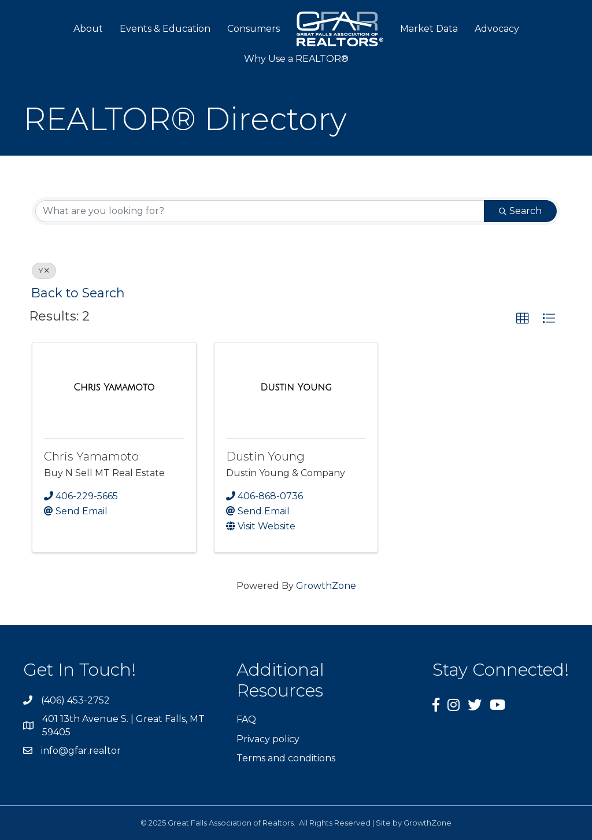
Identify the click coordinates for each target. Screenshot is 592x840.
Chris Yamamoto (91, 456)
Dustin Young (265, 456)
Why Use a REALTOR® (296, 58)
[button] (522, 318)
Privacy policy (267, 739)
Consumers (253, 28)
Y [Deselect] (44, 270)
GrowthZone (326, 585)
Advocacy (497, 28)
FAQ (246, 719)
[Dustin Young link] (296, 387)
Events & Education (165, 28)
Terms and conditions (285, 758)
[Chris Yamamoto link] (114, 387)
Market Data (429, 28)
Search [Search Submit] (520, 210)
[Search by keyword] (259, 211)
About (88, 28)
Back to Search (78, 292)
